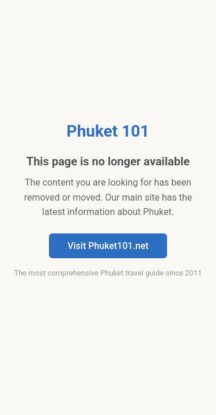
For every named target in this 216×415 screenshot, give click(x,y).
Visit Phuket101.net (108, 245)
